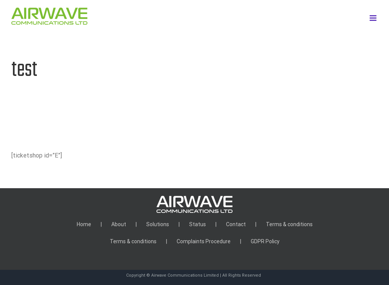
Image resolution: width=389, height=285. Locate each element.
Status (197, 224)
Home (84, 224)
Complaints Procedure (204, 241)
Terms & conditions (289, 224)
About (118, 224)
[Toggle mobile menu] (374, 18)
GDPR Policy (265, 241)
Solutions (157, 224)
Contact (236, 224)
